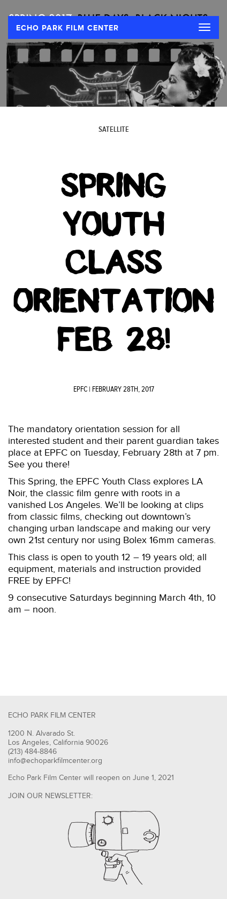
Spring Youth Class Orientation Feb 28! (113, 262)
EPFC (80, 389)
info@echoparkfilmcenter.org (55, 761)
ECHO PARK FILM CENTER (67, 28)
